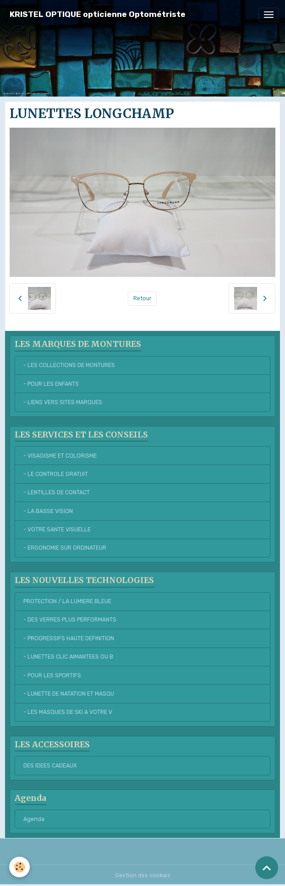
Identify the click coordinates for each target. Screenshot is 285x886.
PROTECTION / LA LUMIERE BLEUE (67, 601)
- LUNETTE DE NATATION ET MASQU (68, 694)
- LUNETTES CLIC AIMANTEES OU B (68, 657)
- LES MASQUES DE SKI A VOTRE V (67, 712)
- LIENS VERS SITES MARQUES (62, 402)
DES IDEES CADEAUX (50, 765)
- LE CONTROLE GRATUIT (55, 474)
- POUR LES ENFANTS (51, 384)
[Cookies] (19, 867)
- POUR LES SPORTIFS (52, 675)
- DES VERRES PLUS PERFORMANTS (69, 619)
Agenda (33, 819)
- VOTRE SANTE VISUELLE (57, 529)
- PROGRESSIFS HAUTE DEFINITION (68, 638)
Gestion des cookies (142, 875)
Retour (142, 298)
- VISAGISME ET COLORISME (60, 456)
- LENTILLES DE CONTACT (56, 492)
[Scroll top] (266, 867)
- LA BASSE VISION (48, 511)
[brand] (97, 14)
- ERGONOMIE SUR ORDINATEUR (64, 548)
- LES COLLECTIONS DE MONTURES (69, 365)
